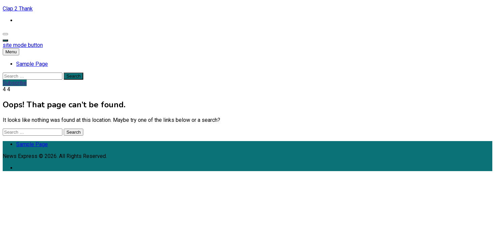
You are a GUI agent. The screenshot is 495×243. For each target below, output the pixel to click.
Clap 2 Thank (18, 8)
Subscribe (15, 83)
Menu (11, 51)
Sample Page (32, 64)
